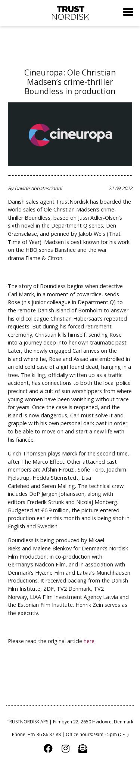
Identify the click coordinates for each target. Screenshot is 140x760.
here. (90, 641)
